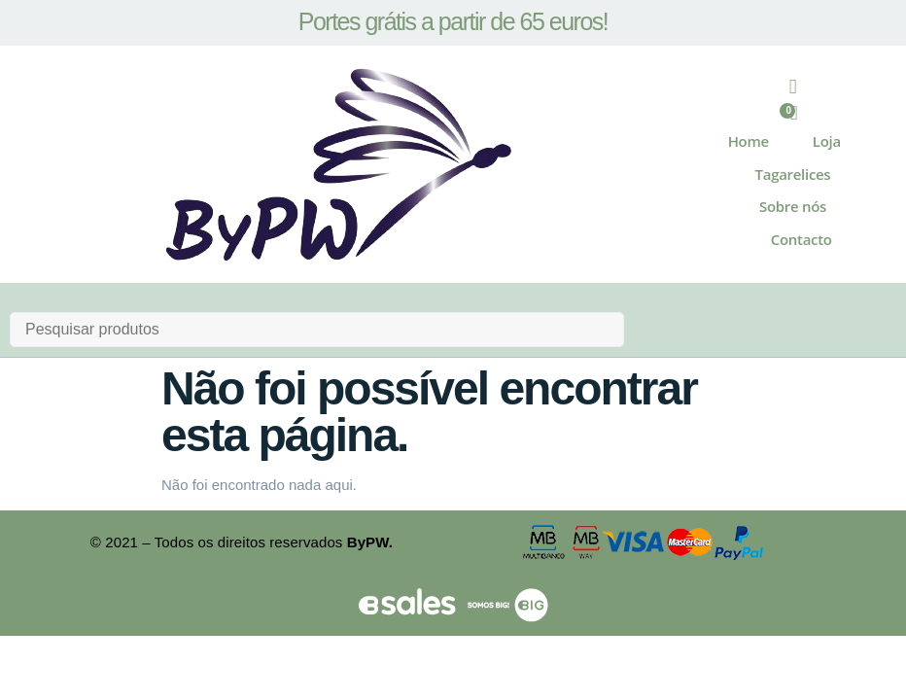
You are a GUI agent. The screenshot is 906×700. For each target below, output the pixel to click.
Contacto (801, 240)
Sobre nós (792, 208)
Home (748, 143)
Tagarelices (793, 175)
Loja (827, 143)
